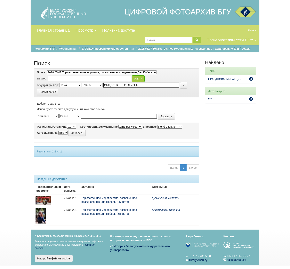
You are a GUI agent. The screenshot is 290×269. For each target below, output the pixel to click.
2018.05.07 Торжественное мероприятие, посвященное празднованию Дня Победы (194, 48)
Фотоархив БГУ (44, 48)
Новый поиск (47, 92)
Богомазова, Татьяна (166, 209)
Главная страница (53, 30)
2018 (211, 99)
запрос (41, 78)
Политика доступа (118, 30)
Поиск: (41, 72)
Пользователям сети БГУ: (231, 40)
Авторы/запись (47, 132)
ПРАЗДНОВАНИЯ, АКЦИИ (225, 79)
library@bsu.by (198, 260)
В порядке (150, 126)
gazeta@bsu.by (236, 259)
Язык (252, 30)
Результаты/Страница (52, 126)
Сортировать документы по (99, 126)
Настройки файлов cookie (53, 258)
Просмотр (86, 30)
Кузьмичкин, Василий (165, 198)
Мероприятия (68, 48)
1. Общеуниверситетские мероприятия (107, 48)
